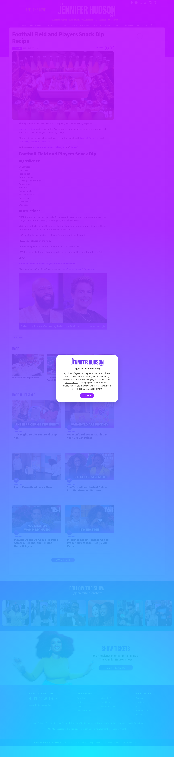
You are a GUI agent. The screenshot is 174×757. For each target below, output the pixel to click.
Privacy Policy (71, 382)
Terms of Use (103, 373)
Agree (87, 395)
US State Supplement (92, 388)
